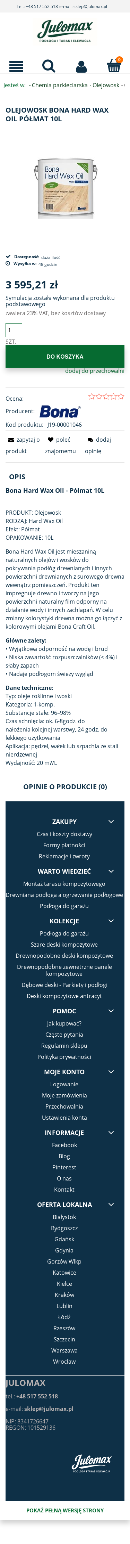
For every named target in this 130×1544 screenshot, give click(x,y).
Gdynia (64, 1250)
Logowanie (64, 1084)
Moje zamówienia (64, 1095)
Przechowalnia (64, 1106)
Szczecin (64, 1339)
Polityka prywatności (64, 1057)
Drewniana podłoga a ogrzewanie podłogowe (64, 895)
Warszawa (64, 1350)
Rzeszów (64, 1328)
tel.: (32, 1396)
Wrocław (64, 1361)
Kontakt (64, 1189)
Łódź (64, 1317)
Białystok (64, 1217)
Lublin (64, 1306)
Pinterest (64, 1167)
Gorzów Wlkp (64, 1261)
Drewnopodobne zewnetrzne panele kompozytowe (64, 970)
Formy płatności (64, 845)
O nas (64, 1178)
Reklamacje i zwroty (64, 856)
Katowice (64, 1272)
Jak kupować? (64, 1023)
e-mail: (39, 1409)
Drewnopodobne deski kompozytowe (64, 955)
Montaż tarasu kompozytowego (64, 884)
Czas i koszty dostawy (64, 834)
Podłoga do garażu (64, 906)
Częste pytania (64, 1034)
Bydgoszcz (64, 1228)
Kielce (64, 1284)
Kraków (64, 1295)
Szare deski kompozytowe (64, 944)
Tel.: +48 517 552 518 (37, 6)
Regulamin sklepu (64, 1045)
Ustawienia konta (64, 1117)
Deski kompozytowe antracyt (64, 996)
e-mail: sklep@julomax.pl (83, 6)
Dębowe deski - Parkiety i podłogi (64, 985)
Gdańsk (64, 1239)
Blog (64, 1156)
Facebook (64, 1145)
